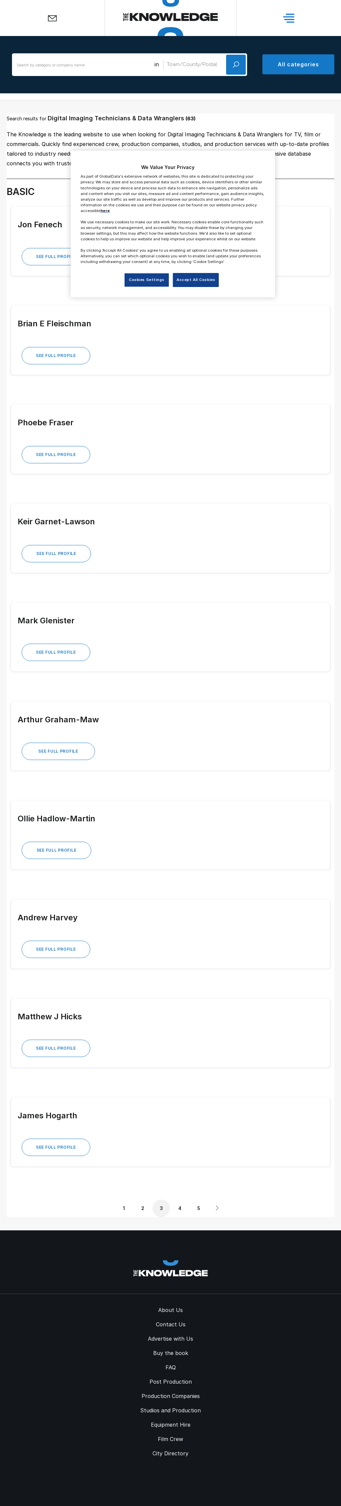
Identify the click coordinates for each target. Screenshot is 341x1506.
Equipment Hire (170, 1424)
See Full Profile (56, 256)
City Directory (170, 1453)
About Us (170, 1310)
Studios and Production (170, 1410)
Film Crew (170, 1439)
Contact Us (170, 1324)
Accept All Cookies (195, 279)
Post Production (171, 1381)
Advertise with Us (170, 1338)
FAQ (171, 1367)
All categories (298, 64)
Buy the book (170, 1353)
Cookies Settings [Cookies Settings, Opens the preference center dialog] (146, 279)
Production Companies (171, 1396)
